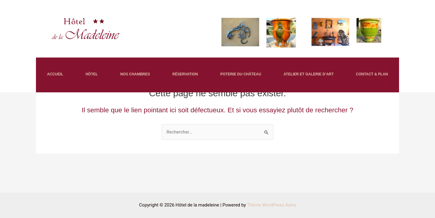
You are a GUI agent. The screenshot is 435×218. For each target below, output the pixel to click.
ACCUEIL (55, 74)
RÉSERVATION (185, 74)
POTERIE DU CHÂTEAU (240, 74)
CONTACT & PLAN (372, 74)
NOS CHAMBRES (135, 74)
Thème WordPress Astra (271, 205)
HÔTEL (91, 74)
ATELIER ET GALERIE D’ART (309, 74)
